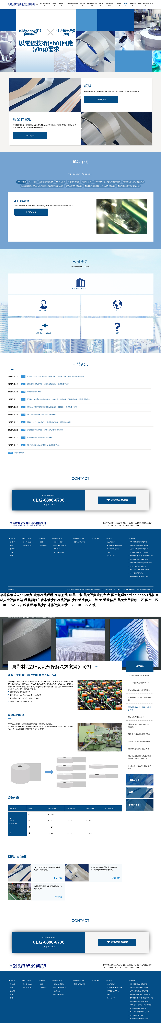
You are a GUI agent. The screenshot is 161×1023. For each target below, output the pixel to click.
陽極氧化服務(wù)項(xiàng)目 (145, 4)
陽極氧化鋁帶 (57, 519)
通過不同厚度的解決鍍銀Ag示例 (138, 550)
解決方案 (12, 530)
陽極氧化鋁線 (133, 4)
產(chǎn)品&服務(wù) (45, 4)
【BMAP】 (119, 570)
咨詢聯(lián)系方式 (117, 481)
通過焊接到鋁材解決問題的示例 (129, 186)
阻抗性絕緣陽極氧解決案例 (137, 547)
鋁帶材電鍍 (43, 526)
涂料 (11, 533)
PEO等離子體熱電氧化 (72, 4)
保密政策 (11, 570)
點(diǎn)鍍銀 (60, 182)
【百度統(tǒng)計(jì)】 (109, 570)
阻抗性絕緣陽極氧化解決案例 (133, 182)
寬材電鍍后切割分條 (46, 182)
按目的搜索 (119, 4)
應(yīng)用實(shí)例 (78, 523)
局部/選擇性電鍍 (73, 182)
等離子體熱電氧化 (78, 519)
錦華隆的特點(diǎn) (112, 530)
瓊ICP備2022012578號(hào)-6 (145, 570)
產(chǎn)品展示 (58, 523)
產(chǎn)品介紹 (27, 523)
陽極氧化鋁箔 (87, 182)
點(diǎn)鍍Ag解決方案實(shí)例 (138, 530)
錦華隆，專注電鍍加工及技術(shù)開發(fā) (18, 598)
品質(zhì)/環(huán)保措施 (114, 526)
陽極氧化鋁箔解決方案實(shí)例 (138, 540)
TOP (36, 4)
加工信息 (56, 530)
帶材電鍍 (41, 519)
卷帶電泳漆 (95, 519)
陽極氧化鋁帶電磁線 (92, 4)
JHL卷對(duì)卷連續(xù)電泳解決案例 (107, 182)
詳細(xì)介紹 (101, 99)
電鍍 (11, 526)
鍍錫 (41, 523)
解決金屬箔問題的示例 (74, 186)
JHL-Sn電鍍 (21, 182)
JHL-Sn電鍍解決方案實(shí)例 (138, 526)
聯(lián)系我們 (110, 537)
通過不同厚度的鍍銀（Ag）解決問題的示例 (100, 186)
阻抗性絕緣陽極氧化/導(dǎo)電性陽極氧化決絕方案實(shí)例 (42, 186)
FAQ (108, 533)
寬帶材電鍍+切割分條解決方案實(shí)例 (140, 537)
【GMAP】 (125, 570)
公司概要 (108, 519)
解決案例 (131, 519)
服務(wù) (12, 523)
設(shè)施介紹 (27, 526)
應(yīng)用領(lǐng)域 (59, 526)
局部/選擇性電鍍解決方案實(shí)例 (139, 533)
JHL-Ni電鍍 (33, 182)
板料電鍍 (11, 519)
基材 (11, 537)
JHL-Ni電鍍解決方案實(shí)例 (137, 523)
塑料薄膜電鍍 (26, 519)
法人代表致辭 (110, 523)
